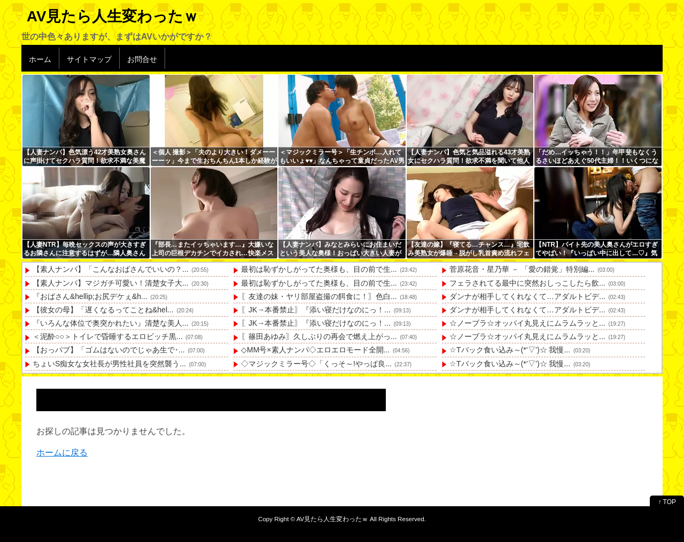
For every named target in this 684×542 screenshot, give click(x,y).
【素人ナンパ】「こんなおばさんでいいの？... (111, 269)
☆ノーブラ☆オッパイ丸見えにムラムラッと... (527, 323)
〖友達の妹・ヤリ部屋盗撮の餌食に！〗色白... (319, 296)
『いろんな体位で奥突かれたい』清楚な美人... (111, 323)
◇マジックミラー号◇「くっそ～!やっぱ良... (316, 363)
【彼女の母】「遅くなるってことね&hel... (103, 309)
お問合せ (142, 59)
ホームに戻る (62, 452)
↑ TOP (667, 502)
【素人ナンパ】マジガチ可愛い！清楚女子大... (111, 283)
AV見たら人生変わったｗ (112, 16)
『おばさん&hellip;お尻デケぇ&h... (90, 296)
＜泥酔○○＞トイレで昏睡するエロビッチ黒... (108, 336)
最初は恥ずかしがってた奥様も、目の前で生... (319, 269)
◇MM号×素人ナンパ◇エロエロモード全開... (315, 349)
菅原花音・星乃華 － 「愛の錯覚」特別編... (521, 269)
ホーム (40, 59)
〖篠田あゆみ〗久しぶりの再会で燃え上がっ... (319, 336)
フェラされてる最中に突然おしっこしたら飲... (527, 283)
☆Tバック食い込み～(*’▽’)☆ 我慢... (509, 349)
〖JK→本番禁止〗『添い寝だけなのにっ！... (316, 309)
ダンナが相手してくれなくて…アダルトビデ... (527, 296)
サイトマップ (89, 59)
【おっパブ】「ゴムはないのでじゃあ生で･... (109, 349)
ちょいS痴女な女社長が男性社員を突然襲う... (109, 363)
